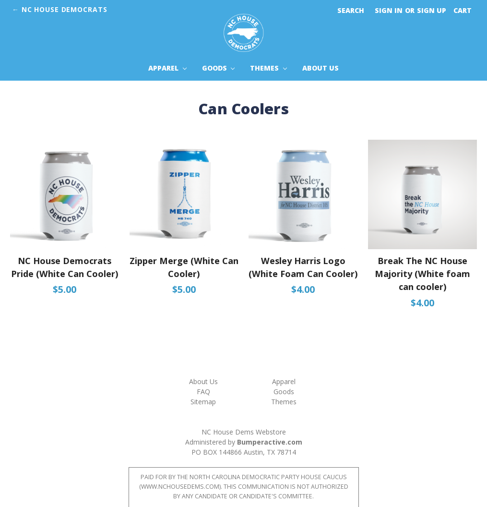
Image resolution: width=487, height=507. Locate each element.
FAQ (203, 391)
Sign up (431, 10)
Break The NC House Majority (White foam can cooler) (422, 274)
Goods (218, 67)
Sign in (389, 10)
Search (350, 10)
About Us (320, 67)
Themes (268, 67)
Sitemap (203, 401)
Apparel (167, 67)
